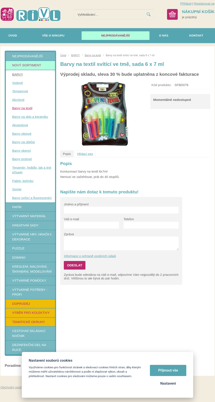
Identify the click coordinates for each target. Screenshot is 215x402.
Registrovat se (204, 3)
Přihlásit (185, 3)
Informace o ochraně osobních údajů (90, 256)
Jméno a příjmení (76, 204)
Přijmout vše (168, 370)
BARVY (75, 55)
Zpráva (69, 234)
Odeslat (74, 265)
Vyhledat (148, 14)
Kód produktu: (161, 85)
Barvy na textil (93, 55)
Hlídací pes (85, 154)
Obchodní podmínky (14, 387)
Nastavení (168, 383)
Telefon (129, 219)
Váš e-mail (71, 219)
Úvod (63, 55)
